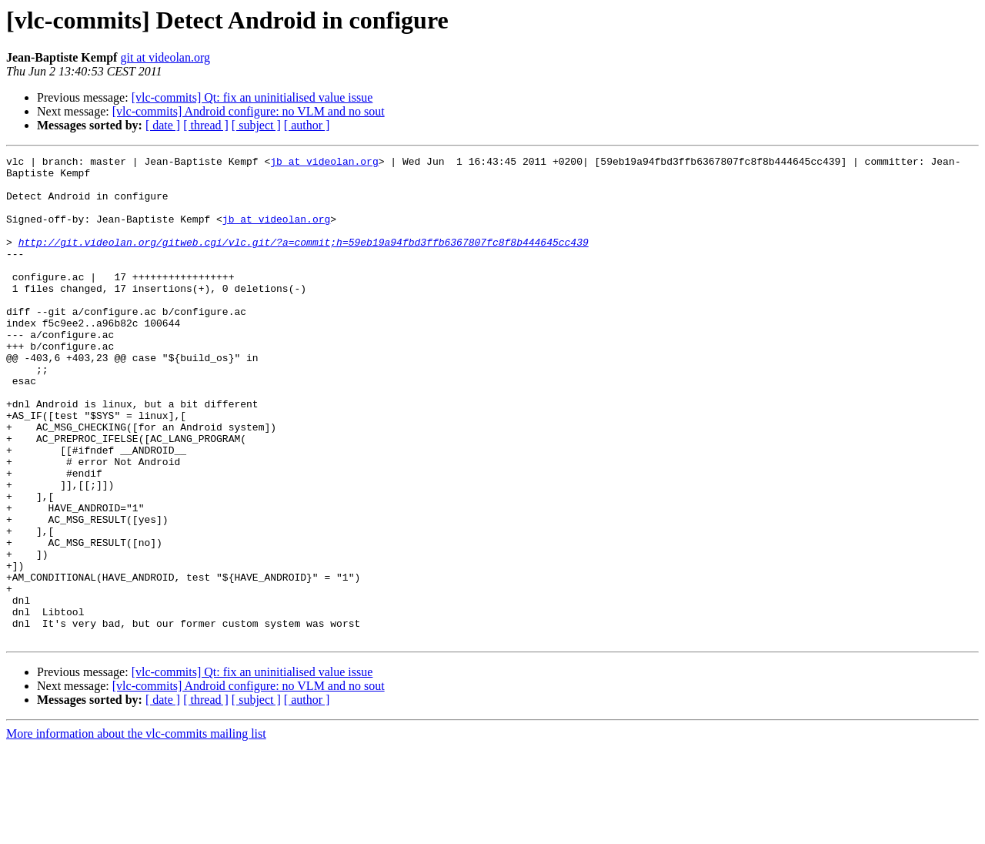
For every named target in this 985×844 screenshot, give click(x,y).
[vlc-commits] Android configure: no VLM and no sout (248, 111)
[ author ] (307, 125)
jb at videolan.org (324, 163)
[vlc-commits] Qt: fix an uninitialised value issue (252, 97)
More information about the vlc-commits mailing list (136, 830)
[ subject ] (256, 125)
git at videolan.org (165, 57)
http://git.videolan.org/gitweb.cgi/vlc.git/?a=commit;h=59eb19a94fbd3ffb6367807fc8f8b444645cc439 (303, 260)
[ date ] (162, 125)
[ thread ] (206, 125)
